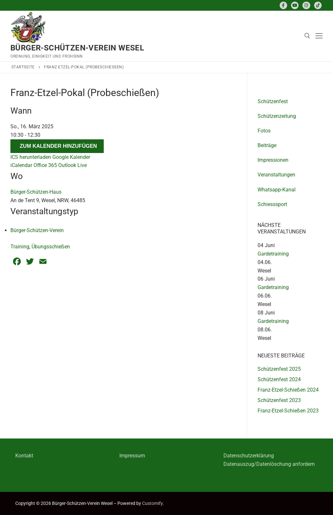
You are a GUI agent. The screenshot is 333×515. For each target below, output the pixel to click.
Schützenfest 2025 (279, 369)
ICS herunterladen (30, 157)
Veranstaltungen (276, 175)
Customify (152, 503)
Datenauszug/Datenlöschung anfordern (269, 464)
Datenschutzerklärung (248, 455)
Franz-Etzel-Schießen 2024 (288, 390)
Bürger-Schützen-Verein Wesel (77, 47)
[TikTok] (318, 5)
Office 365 (45, 165)
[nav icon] (319, 36)
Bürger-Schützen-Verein (37, 230)
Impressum (132, 455)
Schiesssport (272, 204)
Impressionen (273, 160)
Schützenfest (273, 101)
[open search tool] (307, 36)
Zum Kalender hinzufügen (58, 146)
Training (19, 247)
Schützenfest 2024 (279, 379)
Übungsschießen (51, 247)
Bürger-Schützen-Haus (35, 192)
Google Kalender (71, 157)
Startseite (23, 67)
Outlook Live (72, 165)
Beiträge (267, 145)
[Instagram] (306, 5)
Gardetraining (273, 254)
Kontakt (24, 455)
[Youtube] (295, 5)
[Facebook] (283, 5)
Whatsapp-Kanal (277, 190)
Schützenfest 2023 (279, 400)
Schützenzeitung (277, 116)
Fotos (264, 131)
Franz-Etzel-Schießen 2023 (288, 411)
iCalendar (21, 165)
